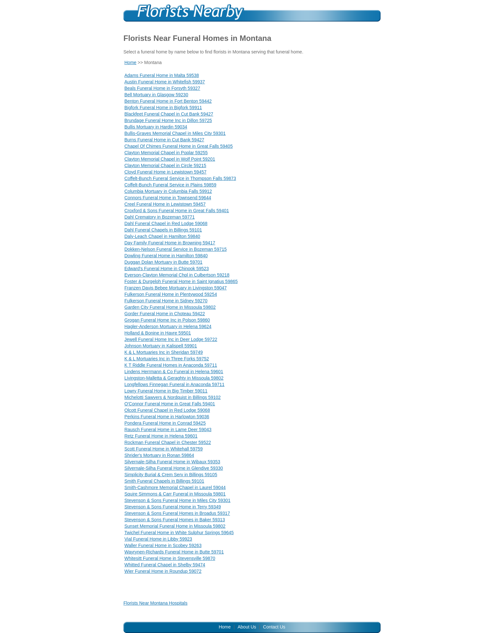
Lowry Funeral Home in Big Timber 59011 (165, 390)
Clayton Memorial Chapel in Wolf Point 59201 (169, 159)
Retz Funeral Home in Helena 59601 (160, 436)
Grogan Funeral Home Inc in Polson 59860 (167, 320)
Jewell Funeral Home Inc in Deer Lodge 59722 (170, 339)
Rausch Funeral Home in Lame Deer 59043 (168, 429)
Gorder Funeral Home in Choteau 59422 (164, 313)
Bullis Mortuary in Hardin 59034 (155, 126)
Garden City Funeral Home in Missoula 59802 (170, 307)
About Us (247, 626)
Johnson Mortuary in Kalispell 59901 (160, 345)
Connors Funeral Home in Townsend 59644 (167, 197)
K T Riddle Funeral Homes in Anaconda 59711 (170, 365)
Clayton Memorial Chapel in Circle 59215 (165, 165)
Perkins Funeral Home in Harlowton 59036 (166, 416)
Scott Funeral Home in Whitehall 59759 (163, 448)
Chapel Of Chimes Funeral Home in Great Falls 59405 (178, 146)
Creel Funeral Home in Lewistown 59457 (165, 204)
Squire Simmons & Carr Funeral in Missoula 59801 (175, 493)
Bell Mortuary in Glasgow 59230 (156, 94)
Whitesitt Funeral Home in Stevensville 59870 (169, 558)
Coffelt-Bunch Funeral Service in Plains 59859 (170, 184)
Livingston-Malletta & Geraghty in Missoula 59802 (173, 378)
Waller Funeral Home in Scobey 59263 (163, 545)
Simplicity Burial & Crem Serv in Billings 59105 (170, 474)
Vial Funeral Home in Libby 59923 (158, 539)
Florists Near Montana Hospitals (155, 603)
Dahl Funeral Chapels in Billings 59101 (163, 229)
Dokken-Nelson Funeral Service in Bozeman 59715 (175, 249)
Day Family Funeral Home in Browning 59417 (169, 242)
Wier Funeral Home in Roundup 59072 (163, 571)
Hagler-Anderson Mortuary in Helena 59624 (168, 326)
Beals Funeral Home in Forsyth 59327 (162, 88)
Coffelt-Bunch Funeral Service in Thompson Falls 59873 (180, 178)
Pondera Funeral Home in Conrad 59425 (165, 423)
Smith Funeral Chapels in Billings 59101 (164, 481)
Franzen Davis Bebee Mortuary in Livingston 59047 (175, 287)
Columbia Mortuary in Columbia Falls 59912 (168, 191)
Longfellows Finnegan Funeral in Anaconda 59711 (174, 384)
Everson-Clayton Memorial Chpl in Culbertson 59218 (177, 275)
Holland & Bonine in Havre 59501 (157, 332)
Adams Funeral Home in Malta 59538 (161, 75)
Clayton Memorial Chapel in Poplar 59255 (166, 152)
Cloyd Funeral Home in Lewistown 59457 (165, 172)
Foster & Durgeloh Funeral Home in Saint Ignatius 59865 (181, 281)
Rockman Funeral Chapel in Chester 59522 (167, 442)
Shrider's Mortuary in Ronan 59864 (159, 455)
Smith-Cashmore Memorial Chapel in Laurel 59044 (175, 487)
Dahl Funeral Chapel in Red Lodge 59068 (165, 223)
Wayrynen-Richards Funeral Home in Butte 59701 (174, 551)
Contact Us (274, 626)
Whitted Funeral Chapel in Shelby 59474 (164, 564)
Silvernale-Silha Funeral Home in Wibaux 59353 (172, 461)
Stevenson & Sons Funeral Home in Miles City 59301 (177, 500)
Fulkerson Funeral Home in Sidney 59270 (165, 300)
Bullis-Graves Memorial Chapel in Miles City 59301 (175, 133)
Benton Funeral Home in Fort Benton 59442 (168, 101)
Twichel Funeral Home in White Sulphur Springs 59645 (179, 532)
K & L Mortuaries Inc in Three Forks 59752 (166, 358)
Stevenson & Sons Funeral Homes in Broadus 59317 (177, 513)
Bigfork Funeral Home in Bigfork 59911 (163, 107)
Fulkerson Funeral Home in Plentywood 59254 (170, 294)
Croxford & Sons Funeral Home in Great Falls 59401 (176, 210)
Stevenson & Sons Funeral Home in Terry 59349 (172, 506)
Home (130, 62)
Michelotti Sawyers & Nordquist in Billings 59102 (172, 397)
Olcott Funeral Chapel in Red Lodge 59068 (167, 410)
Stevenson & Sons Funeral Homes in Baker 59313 (174, 519)
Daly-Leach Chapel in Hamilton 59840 (162, 236)
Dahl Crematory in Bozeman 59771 (159, 217)
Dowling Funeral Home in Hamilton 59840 (166, 255)
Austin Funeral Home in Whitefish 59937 (164, 81)
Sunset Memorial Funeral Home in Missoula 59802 (174, 526)
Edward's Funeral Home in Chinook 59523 (166, 268)
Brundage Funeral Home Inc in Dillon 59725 (168, 120)
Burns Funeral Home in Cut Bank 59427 (164, 139)
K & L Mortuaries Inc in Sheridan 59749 (163, 352)
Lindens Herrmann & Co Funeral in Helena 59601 (173, 371)
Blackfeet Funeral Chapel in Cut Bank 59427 (168, 114)
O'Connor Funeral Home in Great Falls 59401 (169, 403)
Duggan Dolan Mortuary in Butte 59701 (163, 262)
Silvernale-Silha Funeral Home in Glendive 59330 (173, 468)
